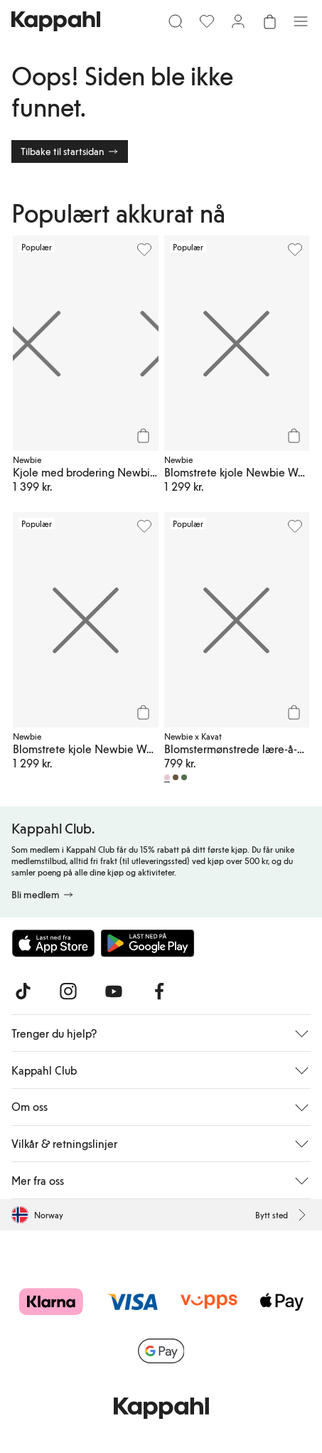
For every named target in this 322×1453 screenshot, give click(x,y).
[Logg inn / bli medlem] (238, 21)
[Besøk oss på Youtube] (113, 991)
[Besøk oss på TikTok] (22, 991)
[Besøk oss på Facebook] (159, 991)
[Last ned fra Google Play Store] (148, 943)
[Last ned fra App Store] (53, 943)
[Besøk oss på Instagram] (68, 991)
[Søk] (175, 21)
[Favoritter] (206, 21)
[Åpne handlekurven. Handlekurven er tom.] (269, 21)
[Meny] (300, 21)
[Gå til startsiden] (55, 21)
